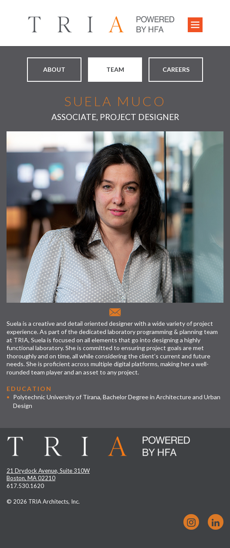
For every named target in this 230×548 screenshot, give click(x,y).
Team (115, 69)
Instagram (191, 522)
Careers (175, 69)
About (54, 69)
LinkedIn (215, 522)
